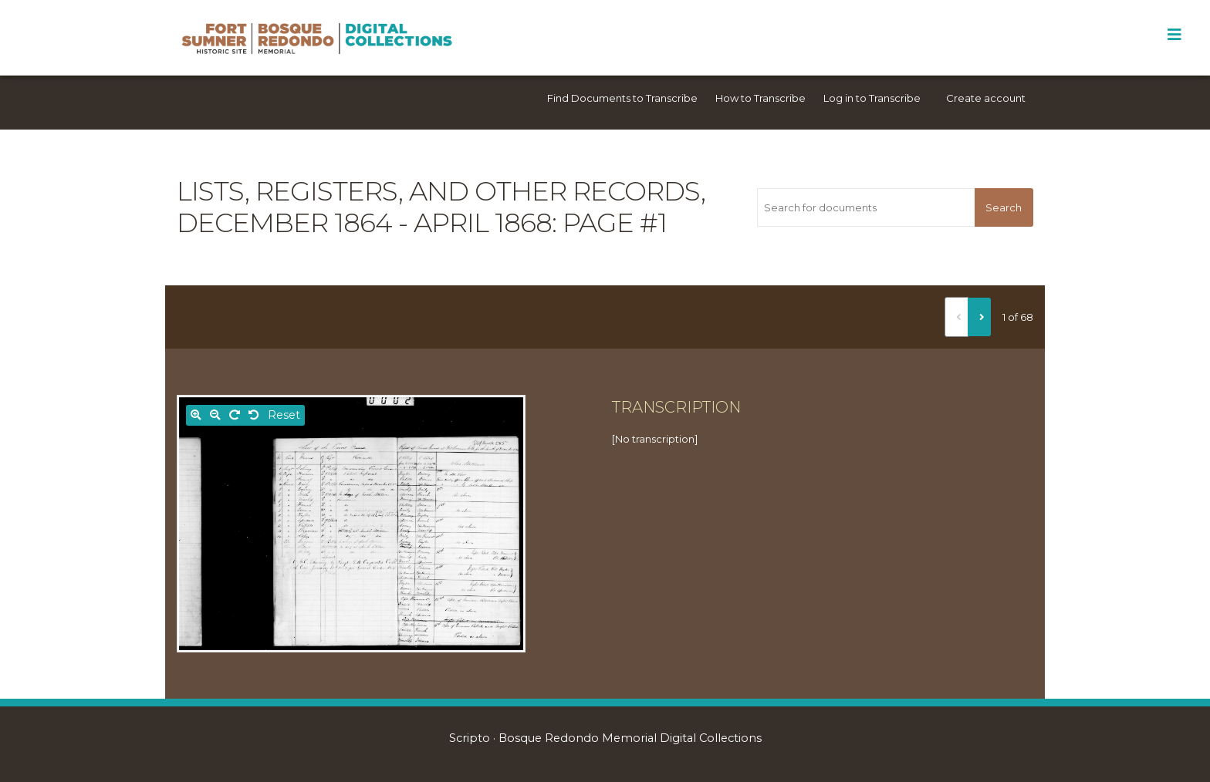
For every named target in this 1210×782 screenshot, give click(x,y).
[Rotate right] (235, 415)
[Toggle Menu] (1174, 34)
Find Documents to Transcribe (622, 98)
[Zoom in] (196, 415)
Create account (986, 98)
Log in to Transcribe (872, 98)
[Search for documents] (865, 207)
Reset (284, 415)
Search (1003, 207)
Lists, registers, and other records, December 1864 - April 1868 (441, 207)
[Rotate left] (254, 415)
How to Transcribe (760, 98)
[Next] (979, 317)
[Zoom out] (215, 415)
